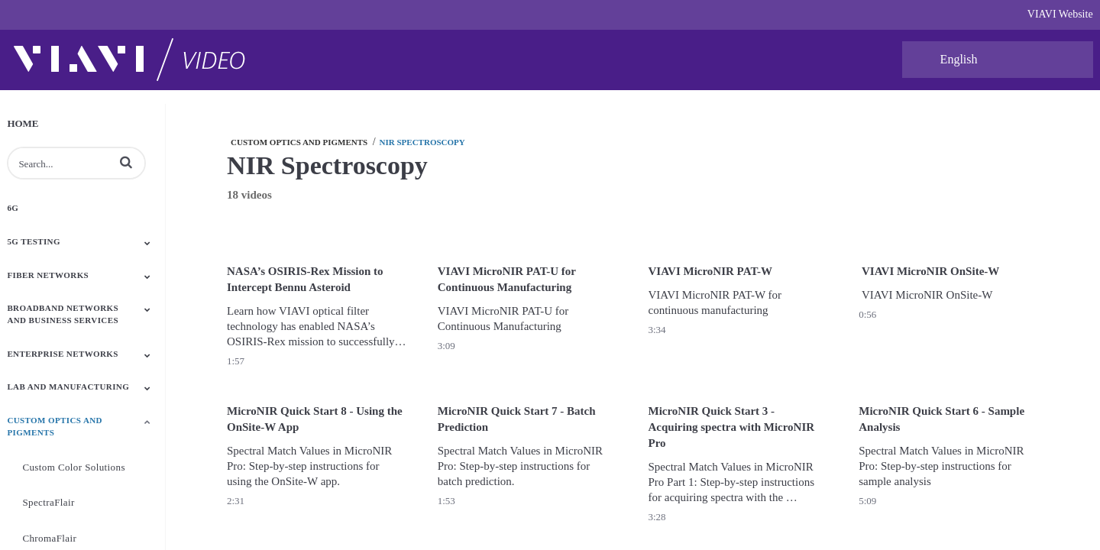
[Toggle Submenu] (147, 243)
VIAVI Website (1060, 14)
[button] (126, 162)
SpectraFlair (48, 502)
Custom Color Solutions (73, 467)
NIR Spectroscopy (422, 142)
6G (12, 207)
